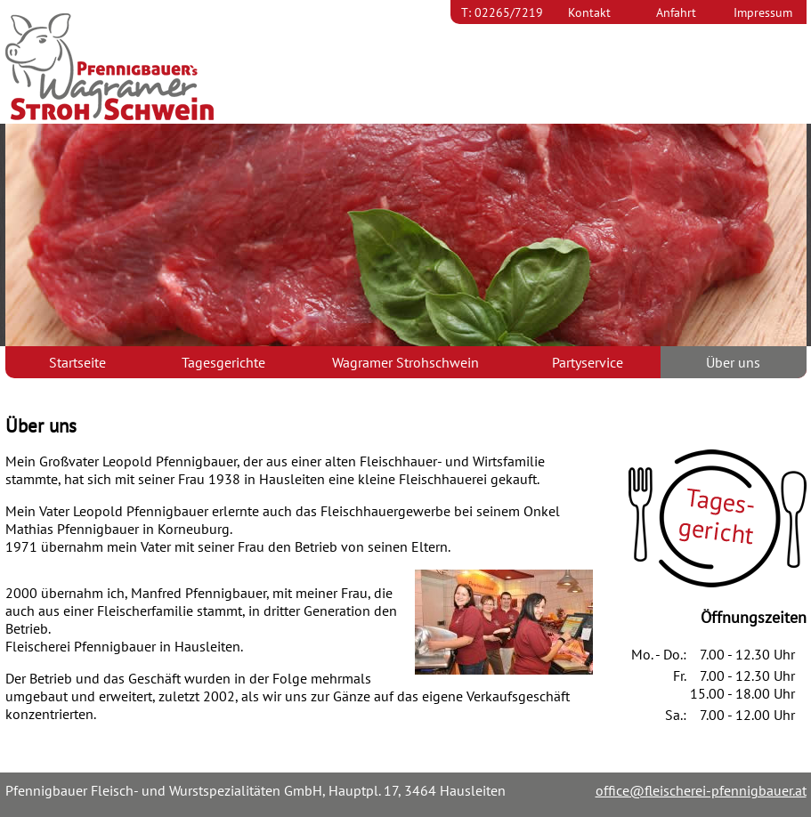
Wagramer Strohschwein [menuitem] (405, 362)
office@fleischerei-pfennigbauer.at (701, 790)
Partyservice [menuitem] (587, 362)
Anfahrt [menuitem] (676, 12)
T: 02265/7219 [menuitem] (502, 12)
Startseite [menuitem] (77, 362)
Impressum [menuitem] (763, 12)
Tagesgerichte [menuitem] (223, 362)
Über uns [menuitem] (733, 362)
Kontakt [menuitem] (589, 12)
